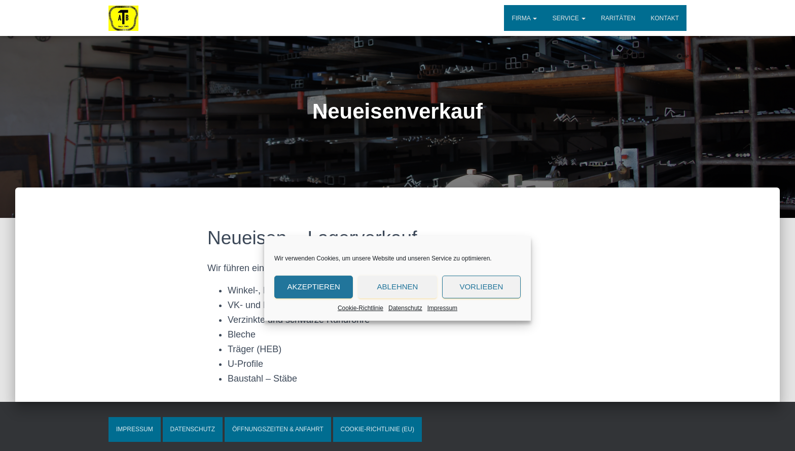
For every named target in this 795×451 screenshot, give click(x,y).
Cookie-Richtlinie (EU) (377, 429)
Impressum (442, 346)
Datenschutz (405, 346)
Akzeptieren (313, 325)
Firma (524, 18)
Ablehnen (397, 325)
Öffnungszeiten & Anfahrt (277, 429)
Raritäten (618, 18)
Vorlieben (481, 325)
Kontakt (665, 18)
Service (569, 18)
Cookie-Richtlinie (360, 346)
